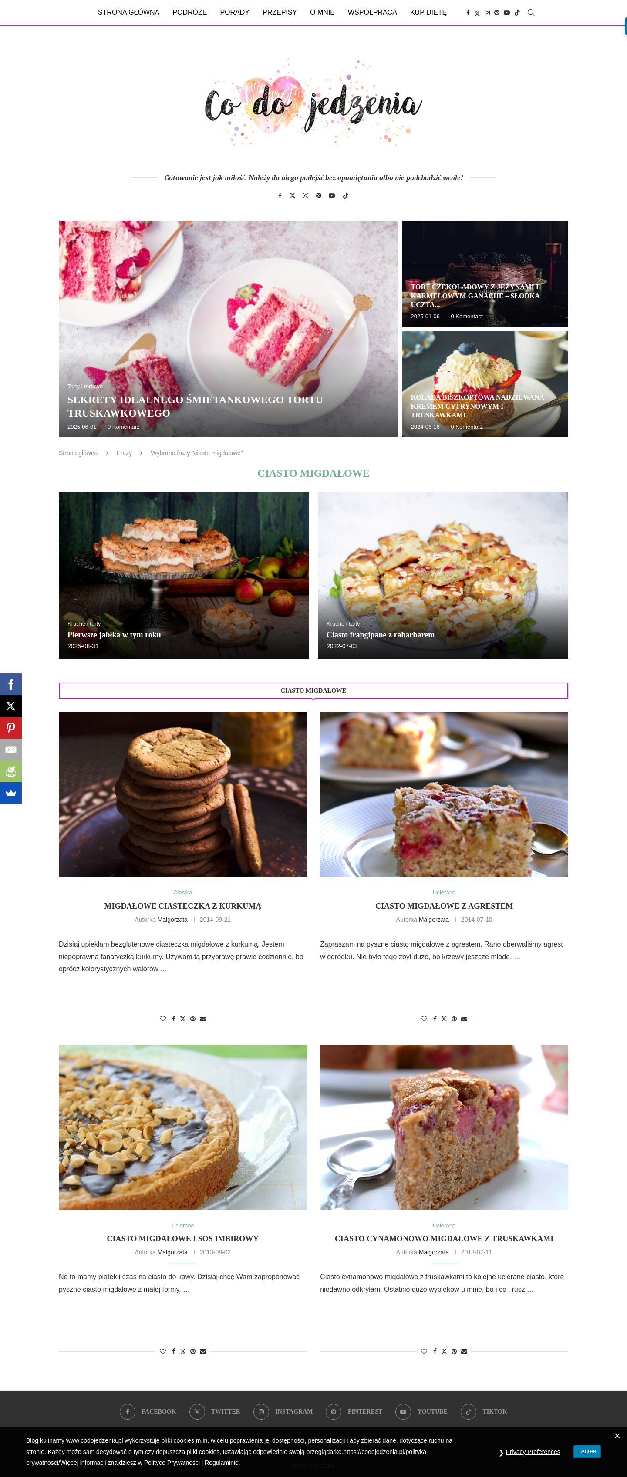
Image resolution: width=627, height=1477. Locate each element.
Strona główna (128, 12)
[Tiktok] (517, 12)
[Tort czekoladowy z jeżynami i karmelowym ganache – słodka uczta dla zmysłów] (485, 274)
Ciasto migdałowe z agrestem (444, 906)
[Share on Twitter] (183, 1018)
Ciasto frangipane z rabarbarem (381, 634)
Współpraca (372, 12)
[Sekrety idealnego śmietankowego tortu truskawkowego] (228, 329)
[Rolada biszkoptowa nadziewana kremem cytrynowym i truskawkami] (485, 384)
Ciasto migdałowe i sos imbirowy (183, 1238)
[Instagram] (487, 12)
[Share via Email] (203, 1018)
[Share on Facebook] (173, 1018)
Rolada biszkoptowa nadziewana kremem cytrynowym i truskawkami (477, 406)
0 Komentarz (124, 426)
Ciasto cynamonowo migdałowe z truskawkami (444, 1238)
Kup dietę (428, 12)
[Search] (531, 12)
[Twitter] (477, 12)
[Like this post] (163, 1018)
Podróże (189, 12)
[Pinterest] (496, 12)
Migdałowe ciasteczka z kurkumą (183, 906)
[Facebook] (468, 12)
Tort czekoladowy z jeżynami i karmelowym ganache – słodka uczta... (475, 296)
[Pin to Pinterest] (193, 1018)
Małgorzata (173, 919)
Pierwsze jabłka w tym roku (114, 634)
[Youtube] (507, 12)
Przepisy (280, 12)
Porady (234, 12)
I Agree (587, 1451)
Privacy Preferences (533, 1451)
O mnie (322, 12)
